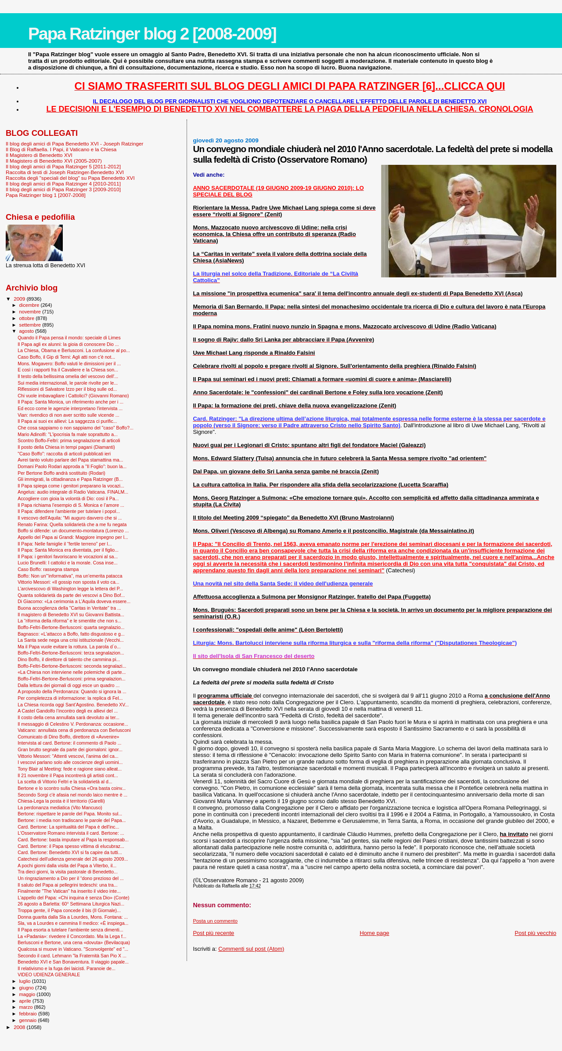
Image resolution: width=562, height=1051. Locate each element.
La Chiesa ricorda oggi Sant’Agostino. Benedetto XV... (73, 704)
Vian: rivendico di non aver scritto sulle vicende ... (68, 415)
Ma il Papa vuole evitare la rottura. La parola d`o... (69, 646)
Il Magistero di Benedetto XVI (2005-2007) (54, 161)
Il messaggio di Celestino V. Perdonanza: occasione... (73, 724)
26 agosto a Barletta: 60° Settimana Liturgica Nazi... (71, 903)
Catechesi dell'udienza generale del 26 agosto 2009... (73, 859)
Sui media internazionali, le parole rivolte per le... (68, 382)
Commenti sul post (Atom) (251, 949)
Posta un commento (215, 921)
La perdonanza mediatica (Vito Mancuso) (60, 807)
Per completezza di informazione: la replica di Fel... (70, 698)
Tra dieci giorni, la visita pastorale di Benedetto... (68, 871)
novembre (31, 311)
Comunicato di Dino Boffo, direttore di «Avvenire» (68, 736)
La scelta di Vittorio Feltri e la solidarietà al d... (65, 781)
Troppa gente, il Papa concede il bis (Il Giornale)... (69, 910)
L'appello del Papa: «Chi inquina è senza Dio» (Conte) (73, 897)
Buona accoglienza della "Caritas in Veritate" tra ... (69, 608)
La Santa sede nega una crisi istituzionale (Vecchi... (71, 640)
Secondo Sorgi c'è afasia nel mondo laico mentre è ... (72, 794)
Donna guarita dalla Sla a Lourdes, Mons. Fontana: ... (73, 917)
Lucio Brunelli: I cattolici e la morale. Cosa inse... (68, 562)
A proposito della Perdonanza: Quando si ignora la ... (72, 691)
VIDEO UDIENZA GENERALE (49, 974)
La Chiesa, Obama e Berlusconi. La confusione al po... (74, 350)
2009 (20, 299)
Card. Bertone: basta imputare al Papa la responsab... (73, 839)
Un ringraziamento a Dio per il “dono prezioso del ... (71, 878)
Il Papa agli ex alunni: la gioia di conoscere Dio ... (68, 344)
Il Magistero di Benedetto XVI (39, 155)
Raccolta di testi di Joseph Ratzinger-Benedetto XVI (65, 172)
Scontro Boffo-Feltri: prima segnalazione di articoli (69, 440)
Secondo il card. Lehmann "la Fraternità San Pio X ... (72, 955)
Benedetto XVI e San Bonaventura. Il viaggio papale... (73, 961)
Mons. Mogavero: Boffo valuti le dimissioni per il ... (69, 363)
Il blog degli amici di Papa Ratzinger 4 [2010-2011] (63, 183)
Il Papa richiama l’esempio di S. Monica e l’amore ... (71, 505)
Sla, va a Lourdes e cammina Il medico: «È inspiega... (73, 923)
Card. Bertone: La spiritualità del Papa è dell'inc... (68, 826)
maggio (28, 994)
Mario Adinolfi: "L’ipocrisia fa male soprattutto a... (68, 434)
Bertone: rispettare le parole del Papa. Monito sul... (70, 813)
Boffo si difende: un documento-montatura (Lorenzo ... (73, 530)
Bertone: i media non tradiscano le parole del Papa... (72, 820)
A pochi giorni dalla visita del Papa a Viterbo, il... (67, 865)
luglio (25, 981)
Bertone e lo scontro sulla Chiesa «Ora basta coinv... (72, 788)
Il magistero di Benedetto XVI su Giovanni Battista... (71, 614)
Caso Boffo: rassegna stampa (48, 569)
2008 (20, 1027)
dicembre (30, 305)
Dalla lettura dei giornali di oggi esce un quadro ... (68, 685)
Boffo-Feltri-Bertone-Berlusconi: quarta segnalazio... (71, 627)
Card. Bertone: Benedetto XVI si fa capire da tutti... (70, 852)
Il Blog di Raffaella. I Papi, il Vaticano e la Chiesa (61, 149)
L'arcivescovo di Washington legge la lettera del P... (70, 588)
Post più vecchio (535, 933)
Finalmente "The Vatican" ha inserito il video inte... (69, 891)
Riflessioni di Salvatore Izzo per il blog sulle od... (67, 389)
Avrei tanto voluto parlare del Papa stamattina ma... (70, 459)
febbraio (28, 1013)
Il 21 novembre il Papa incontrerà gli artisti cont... (68, 775)
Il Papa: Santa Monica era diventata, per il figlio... (68, 550)
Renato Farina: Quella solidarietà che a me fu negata (72, 524)
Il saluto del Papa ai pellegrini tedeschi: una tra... (68, 884)
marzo (26, 1007)
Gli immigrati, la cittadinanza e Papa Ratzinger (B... (70, 479)
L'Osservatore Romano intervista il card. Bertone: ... (71, 833)
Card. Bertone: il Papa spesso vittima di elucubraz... (71, 846)
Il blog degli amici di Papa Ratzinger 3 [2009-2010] (63, 189)
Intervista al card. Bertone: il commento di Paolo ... (69, 743)
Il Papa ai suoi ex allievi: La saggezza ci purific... (67, 421)
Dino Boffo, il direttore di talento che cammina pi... (69, 659)
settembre (31, 324)
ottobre (27, 318)
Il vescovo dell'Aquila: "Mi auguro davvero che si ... (70, 517)
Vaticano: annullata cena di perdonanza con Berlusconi (74, 730)
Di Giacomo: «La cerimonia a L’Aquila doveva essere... (74, 601)
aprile (25, 1001)
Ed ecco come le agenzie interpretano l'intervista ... (70, 408)
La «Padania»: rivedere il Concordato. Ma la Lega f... (72, 936)
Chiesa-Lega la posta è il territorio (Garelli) (61, 801)
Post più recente (213, 933)
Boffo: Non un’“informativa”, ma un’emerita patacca (70, 575)
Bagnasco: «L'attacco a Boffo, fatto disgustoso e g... (71, 633)
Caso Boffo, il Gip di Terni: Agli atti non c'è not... (66, 357)
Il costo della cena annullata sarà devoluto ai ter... (68, 717)
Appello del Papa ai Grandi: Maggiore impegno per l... (73, 537)
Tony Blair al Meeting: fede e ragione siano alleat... (70, 768)
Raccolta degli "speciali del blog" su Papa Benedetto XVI (70, 178)
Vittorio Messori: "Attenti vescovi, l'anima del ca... (68, 756)
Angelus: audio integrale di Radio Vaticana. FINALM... (73, 492)
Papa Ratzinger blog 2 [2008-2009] (152, 33)
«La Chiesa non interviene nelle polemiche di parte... (72, 672)
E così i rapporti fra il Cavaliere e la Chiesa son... (68, 369)
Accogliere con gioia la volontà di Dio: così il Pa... (68, 498)
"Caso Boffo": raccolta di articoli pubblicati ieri (64, 453)
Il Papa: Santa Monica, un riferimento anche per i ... (70, 401)
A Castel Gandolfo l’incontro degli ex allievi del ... (68, 710)
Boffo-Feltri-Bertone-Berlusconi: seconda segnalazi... (72, 666)
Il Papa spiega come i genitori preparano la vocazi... (71, 485)
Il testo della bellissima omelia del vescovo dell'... (68, 376)
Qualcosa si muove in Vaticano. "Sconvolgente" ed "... (73, 949)
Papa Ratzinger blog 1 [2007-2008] (46, 195)
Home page (374, 933)
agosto (27, 331)
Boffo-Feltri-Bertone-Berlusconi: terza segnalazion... (71, 652)
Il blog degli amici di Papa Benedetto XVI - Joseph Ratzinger (74, 143)
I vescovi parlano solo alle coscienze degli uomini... (70, 762)
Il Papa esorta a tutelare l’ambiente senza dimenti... (70, 929)
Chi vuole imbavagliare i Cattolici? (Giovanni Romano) (73, 395)
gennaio (28, 1020)
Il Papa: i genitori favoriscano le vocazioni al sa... (68, 556)
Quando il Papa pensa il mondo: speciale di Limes (69, 337)
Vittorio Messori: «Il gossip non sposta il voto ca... (68, 582)
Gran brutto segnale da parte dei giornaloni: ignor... (70, 749)
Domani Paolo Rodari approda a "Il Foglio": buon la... (72, 466)
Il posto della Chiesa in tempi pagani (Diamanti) (66, 447)
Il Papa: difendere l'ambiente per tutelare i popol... (69, 511)
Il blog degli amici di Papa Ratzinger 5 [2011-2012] (63, 166)
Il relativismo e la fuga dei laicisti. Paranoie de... (66, 968)
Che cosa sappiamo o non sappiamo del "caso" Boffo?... (75, 427)
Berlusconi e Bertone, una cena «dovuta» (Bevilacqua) (74, 942)
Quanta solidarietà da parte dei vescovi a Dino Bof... (71, 595)
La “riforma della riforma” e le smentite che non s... (69, 620)
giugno (27, 987)
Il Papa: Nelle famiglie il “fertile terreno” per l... (65, 543)
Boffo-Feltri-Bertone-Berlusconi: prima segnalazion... (72, 678)
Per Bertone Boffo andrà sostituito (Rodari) (61, 473)
